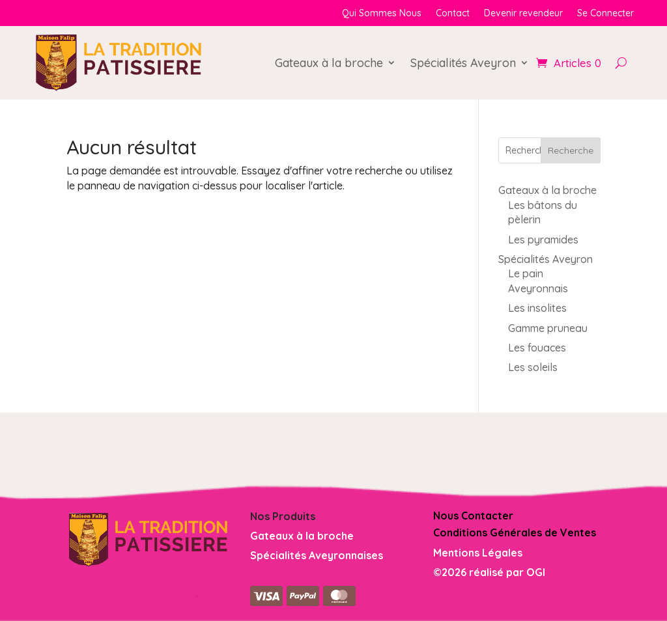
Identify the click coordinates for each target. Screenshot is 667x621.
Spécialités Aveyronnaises (316, 555)
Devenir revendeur (523, 13)
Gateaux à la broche (329, 62)
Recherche (570, 150)
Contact (453, 13)
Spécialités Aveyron (463, 62)
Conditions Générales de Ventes (514, 532)
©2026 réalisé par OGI (489, 572)
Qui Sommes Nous (381, 13)
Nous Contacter (473, 515)
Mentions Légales (477, 552)
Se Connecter (605, 13)
